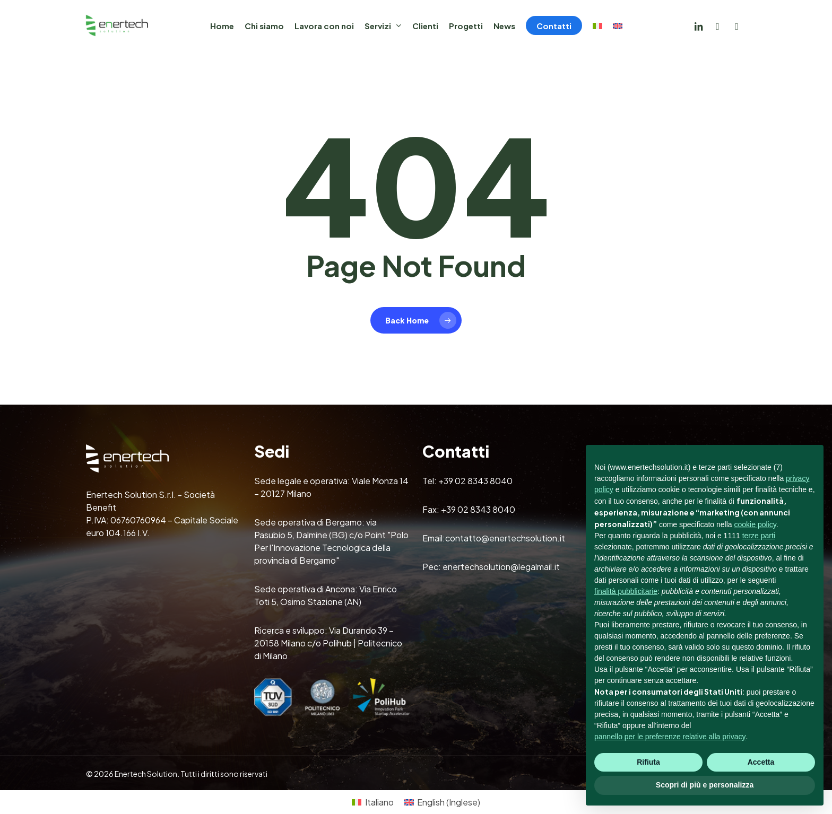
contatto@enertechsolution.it (505, 538)
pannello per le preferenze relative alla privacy (670, 736)
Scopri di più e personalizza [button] (704, 785)
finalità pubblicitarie (625, 591)
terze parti (758, 535)
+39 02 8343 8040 (475, 480)
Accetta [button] (761, 762)
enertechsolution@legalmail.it (501, 566)
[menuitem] (597, 25)
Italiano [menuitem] (379, 802)
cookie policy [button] (755, 524)
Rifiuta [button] (648, 762)
